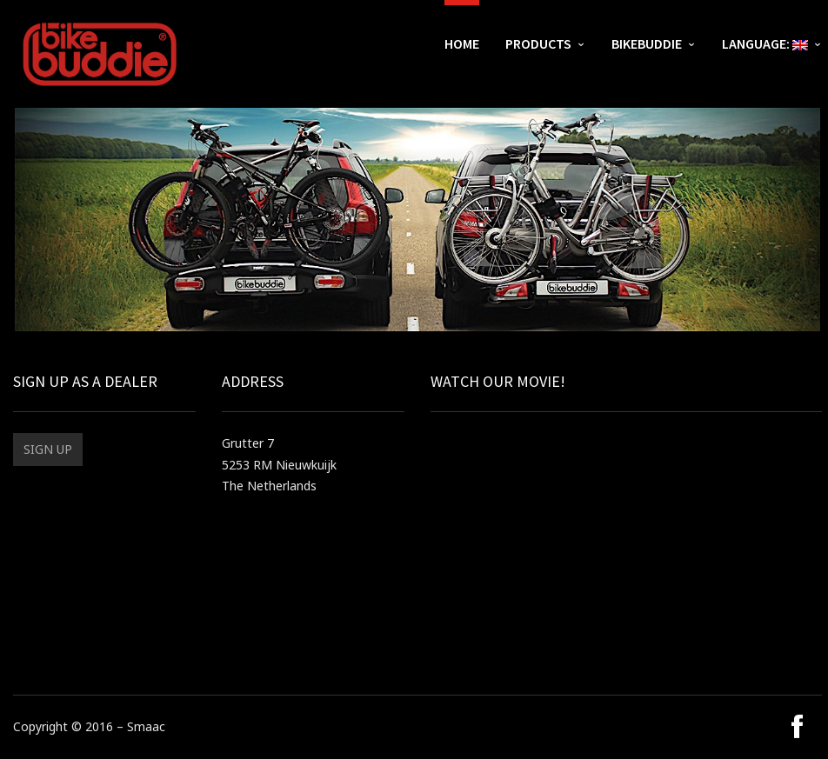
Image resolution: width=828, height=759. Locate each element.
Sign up (47, 449)
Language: (765, 43)
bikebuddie (646, 43)
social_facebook (794, 726)
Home (461, 43)
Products (538, 43)
